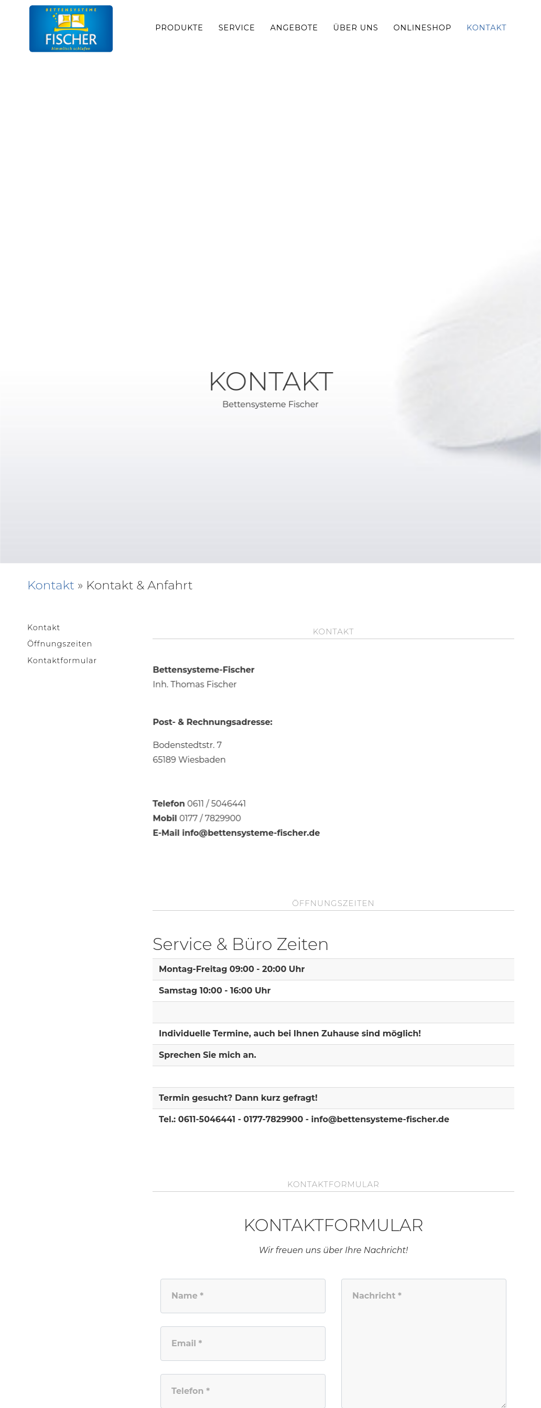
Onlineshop (422, 27)
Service (237, 27)
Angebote (294, 27)
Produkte (179, 27)
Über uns (355, 27)
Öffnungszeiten (59, 644)
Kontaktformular (62, 660)
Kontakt (487, 27)
